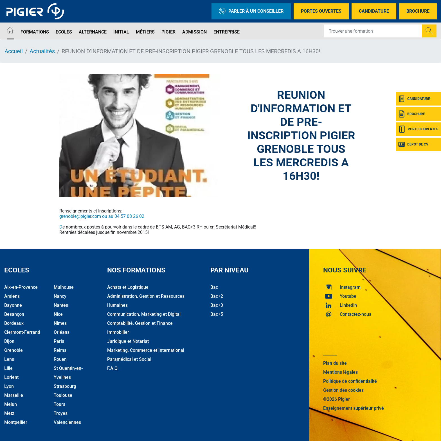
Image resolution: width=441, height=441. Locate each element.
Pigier (168, 32)
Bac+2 (216, 296)
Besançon (14, 314)
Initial (121, 32)
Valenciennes (67, 422)
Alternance (93, 32)
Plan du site (335, 363)
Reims (60, 350)
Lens (9, 359)
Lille (8, 368)
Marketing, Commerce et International (145, 350)
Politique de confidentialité (350, 381)
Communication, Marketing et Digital (144, 314)
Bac (214, 287)
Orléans (61, 332)
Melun (10, 404)
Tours (59, 404)
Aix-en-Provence (21, 287)
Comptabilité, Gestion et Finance (140, 323)
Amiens (12, 296)
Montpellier (15, 422)
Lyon (9, 386)
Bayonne (13, 305)
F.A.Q (112, 368)
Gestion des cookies (343, 390)
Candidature (374, 11)
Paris (59, 341)
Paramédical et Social (129, 359)
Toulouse (63, 395)
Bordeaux (14, 323)
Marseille (13, 395)
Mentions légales (340, 372)
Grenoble (13, 350)
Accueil (13, 51)
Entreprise (226, 32)
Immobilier (118, 332)
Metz (9, 413)
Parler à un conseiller (251, 11)
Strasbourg (65, 386)
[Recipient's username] (373, 30)
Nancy (60, 296)
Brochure (417, 11)
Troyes (61, 413)
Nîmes (60, 323)
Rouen (60, 359)
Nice (58, 314)
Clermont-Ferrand (22, 332)
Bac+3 (216, 305)
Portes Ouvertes (321, 11)
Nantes (61, 305)
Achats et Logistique (127, 287)
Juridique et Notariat (128, 341)
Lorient (11, 377)
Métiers (145, 32)
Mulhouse (64, 287)
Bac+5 (216, 314)
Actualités (42, 51)
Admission (194, 32)
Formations (35, 32)
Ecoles (64, 32)
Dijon (9, 341)
